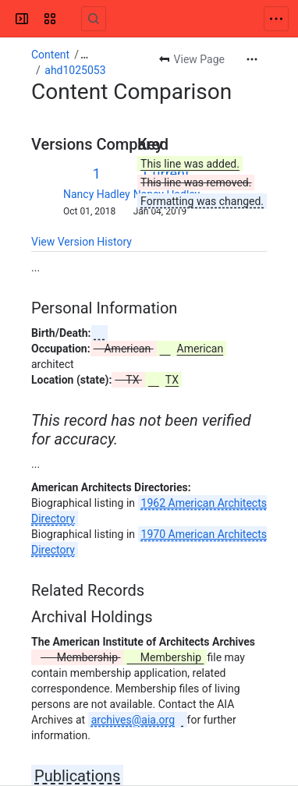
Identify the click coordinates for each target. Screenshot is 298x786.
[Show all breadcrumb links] (84, 54)
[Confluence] (72, 18)
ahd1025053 (74, 70)
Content (50, 54)
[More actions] (252, 59)
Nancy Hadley (96, 194)
